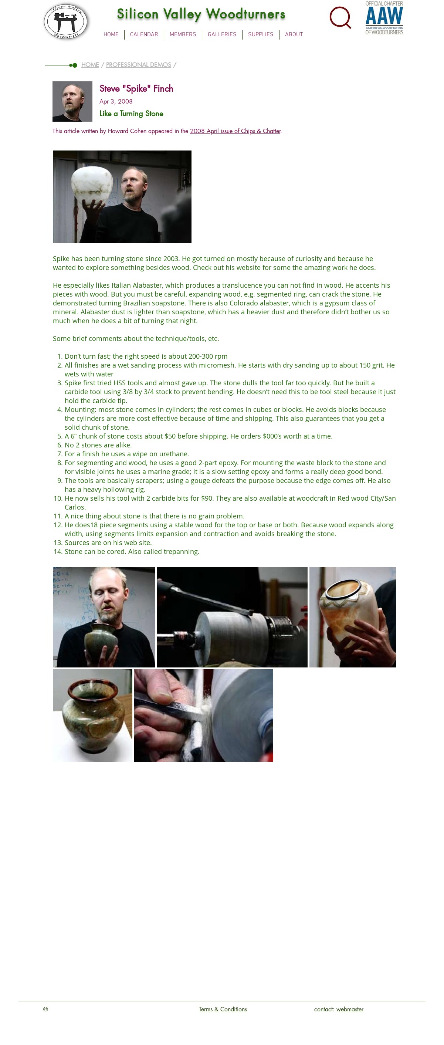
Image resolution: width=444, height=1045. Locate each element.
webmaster (349, 1009)
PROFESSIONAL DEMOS (138, 65)
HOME (90, 65)
